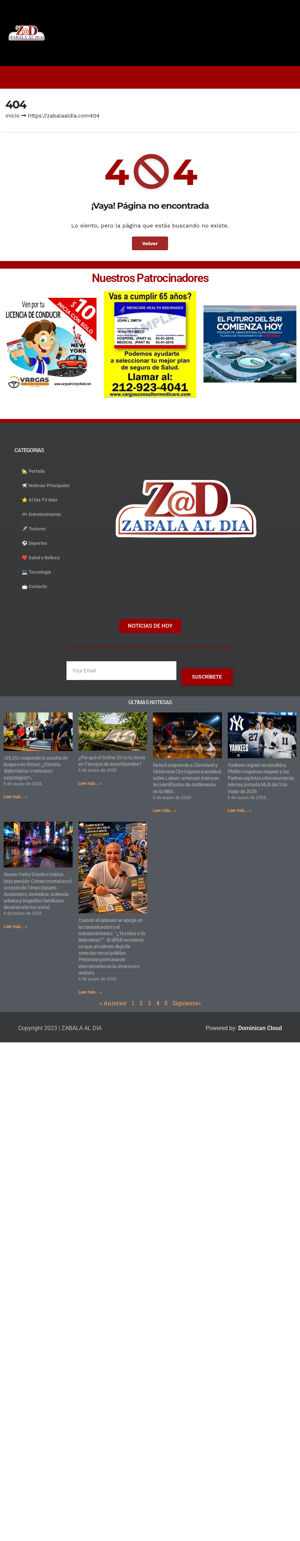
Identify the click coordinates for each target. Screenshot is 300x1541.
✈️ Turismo (34, 528)
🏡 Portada (33, 471)
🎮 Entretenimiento (41, 514)
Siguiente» (186, 1003)
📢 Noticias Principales (46, 485)
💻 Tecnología (36, 572)
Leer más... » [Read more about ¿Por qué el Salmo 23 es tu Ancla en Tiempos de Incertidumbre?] (90, 783)
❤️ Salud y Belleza (41, 557)
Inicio (12, 115)
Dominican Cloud (259, 1028)
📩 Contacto (34, 586)
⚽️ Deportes (34, 543)
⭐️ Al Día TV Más (39, 500)
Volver (150, 243)
